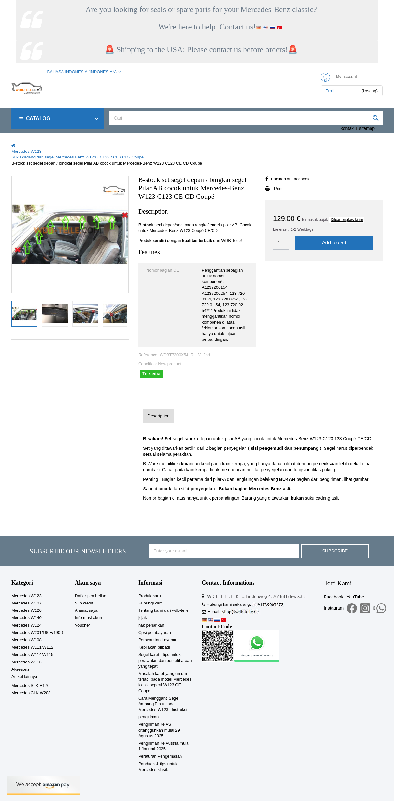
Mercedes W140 (26, 617)
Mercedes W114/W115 (32, 654)
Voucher (82, 625)
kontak (347, 128)
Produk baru (149, 595)
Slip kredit (84, 603)
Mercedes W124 (26, 625)
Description (159, 415)
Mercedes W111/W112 (32, 647)
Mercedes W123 (26, 595)
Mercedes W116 (26, 662)
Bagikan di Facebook (290, 179)
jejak (142, 617)
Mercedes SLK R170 (30, 685)
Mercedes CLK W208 (31, 692)
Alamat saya (86, 610)
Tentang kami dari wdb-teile (163, 610)
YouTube (355, 596)
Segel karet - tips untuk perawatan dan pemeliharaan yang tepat (165, 660)
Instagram (334, 607)
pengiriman (148, 716)
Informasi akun (88, 617)
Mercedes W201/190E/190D (37, 632)
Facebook (333, 596)
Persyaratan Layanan (158, 639)
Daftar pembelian (90, 595)
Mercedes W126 (26, 610)
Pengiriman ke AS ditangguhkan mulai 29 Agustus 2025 (159, 730)
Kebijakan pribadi (154, 647)
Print (278, 188)
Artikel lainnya (24, 676)
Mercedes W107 (26, 603)
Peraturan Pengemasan (160, 756)
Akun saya (88, 582)
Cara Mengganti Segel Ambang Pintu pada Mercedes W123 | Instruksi (162, 704)
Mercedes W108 (26, 639)
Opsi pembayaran (154, 632)
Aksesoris (20, 669)
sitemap (367, 128)
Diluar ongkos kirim (347, 219)
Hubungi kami (151, 603)
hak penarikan (151, 625)
